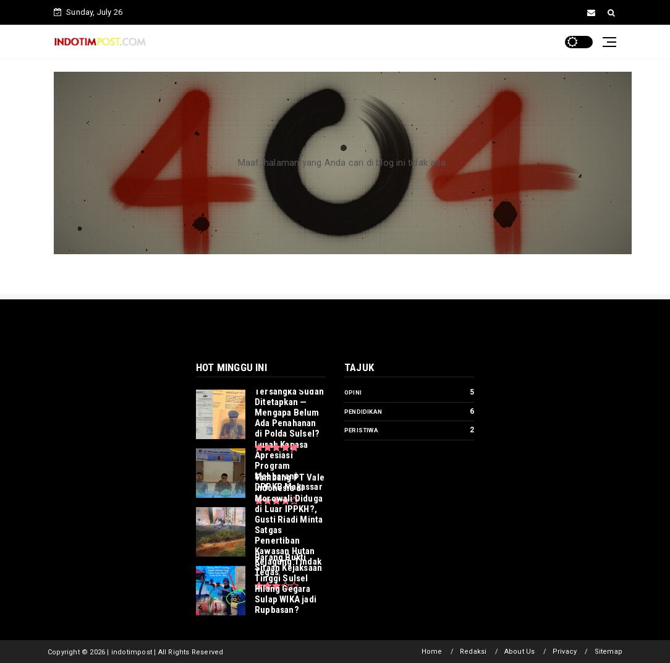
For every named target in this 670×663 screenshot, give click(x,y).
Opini (353, 392)
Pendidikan (363, 411)
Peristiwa (361, 430)
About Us (519, 651)
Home (432, 651)
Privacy (565, 651)
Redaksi (473, 651)
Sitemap (608, 651)
